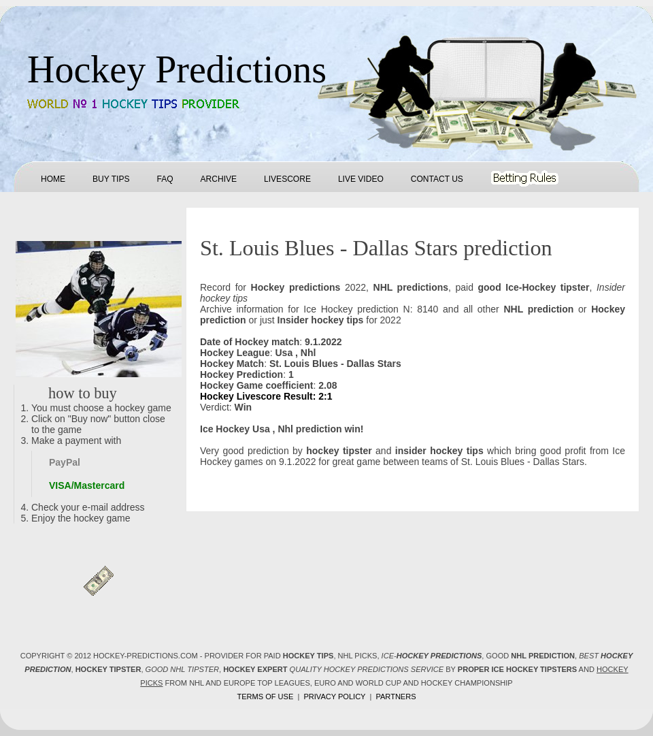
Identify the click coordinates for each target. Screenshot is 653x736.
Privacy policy (334, 696)
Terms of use (265, 696)
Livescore (287, 179)
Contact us (437, 179)
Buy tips (111, 179)
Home (53, 179)
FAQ (164, 179)
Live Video (361, 179)
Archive (219, 179)
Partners (395, 696)
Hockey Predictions (176, 69)
